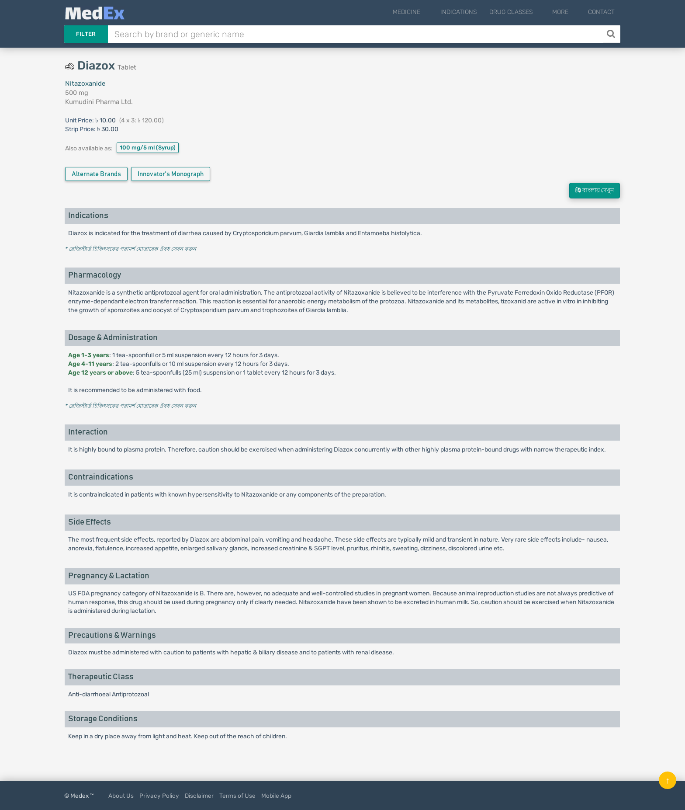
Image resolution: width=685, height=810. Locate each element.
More (567, 12)
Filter (86, 34)
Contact (601, 12)
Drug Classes (525, 12)
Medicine (428, 12)
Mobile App (276, 795)
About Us (121, 795)
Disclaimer (199, 795)
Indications (472, 12)
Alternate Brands (96, 174)
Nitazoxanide (85, 83)
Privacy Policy (159, 795)
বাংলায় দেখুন (594, 190)
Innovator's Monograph (171, 174)
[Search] (611, 34)
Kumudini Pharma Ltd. (99, 102)
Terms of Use (237, 795)
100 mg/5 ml (148, 147)
